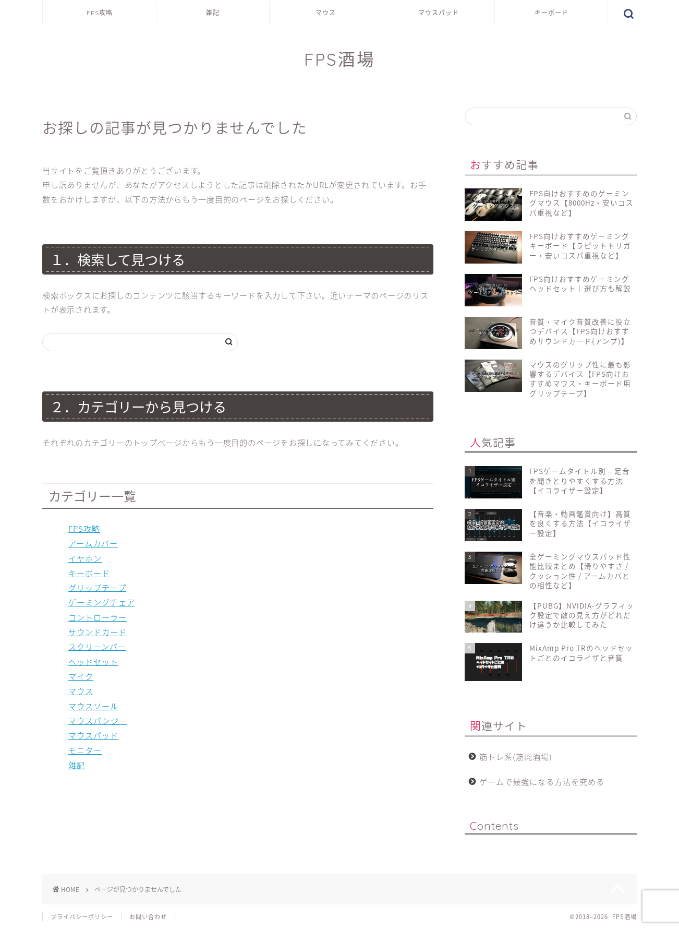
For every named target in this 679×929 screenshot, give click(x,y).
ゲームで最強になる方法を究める (541, 782)
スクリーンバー (97, 646)
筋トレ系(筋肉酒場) (515, 757)
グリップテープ (97, 587)
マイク (80, 676)
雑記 (213, 13)
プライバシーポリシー (82, 916)
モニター (85, 750)
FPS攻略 (100, 13)
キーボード (551, 13)
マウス (326, 13)
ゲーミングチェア (101, 602)
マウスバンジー (97, 720)
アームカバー (93, 543)
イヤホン (85, 558)
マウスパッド (438, 13)
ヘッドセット (93, 662)
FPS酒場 (339, 59)
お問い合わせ (148, 916)
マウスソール (93, 706)
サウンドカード (97, 632)
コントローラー (97, 617)
